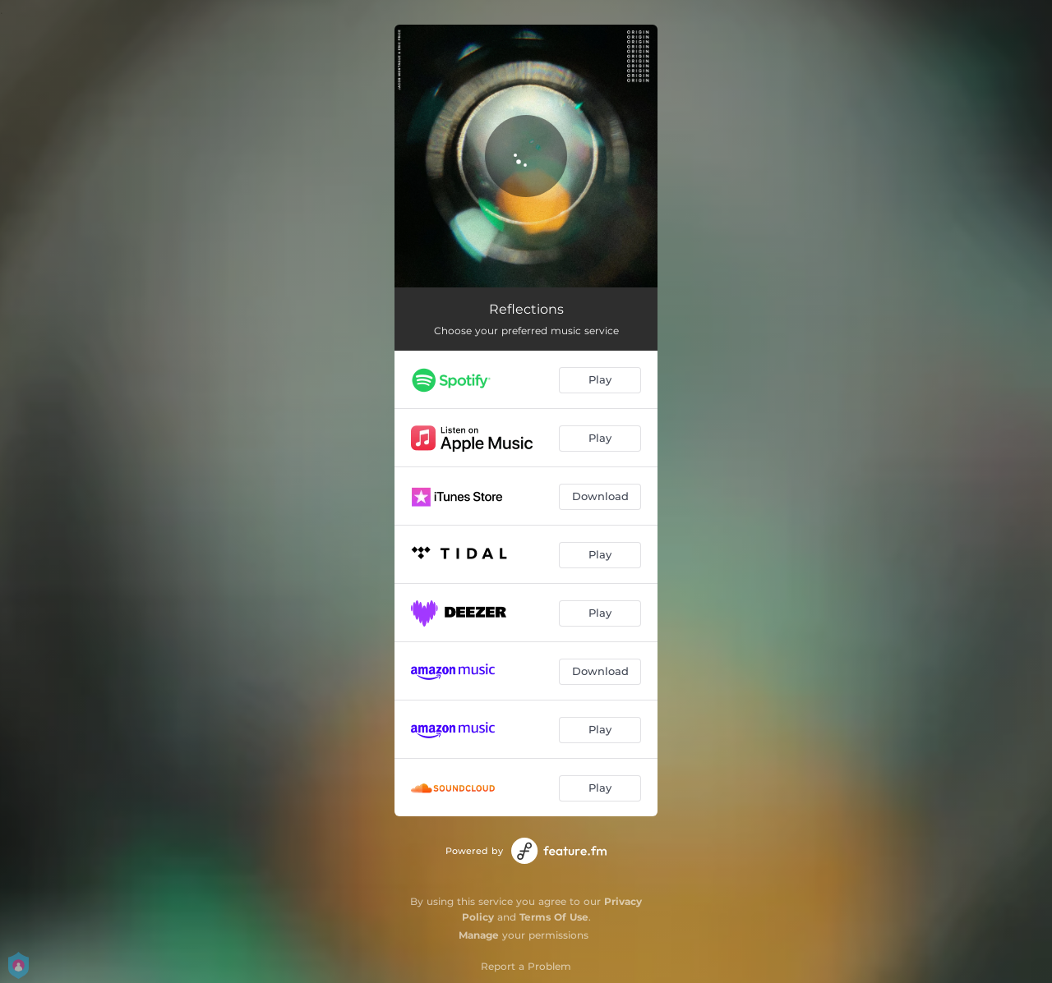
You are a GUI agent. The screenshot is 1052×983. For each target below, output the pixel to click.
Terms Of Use (553, 917)
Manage (479, 935)
